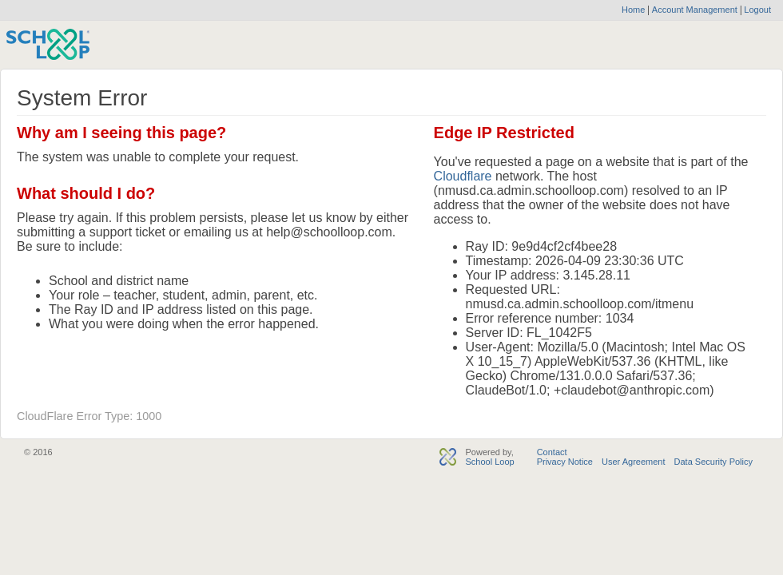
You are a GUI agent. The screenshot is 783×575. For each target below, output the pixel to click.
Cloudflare (463, 176)
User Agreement (633, 461)
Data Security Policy (713, 461)
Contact (552, 452)
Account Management (696, 9)
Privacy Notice (565, 461)
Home (633, 9)
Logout (756, 9)
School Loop (489, 461)
